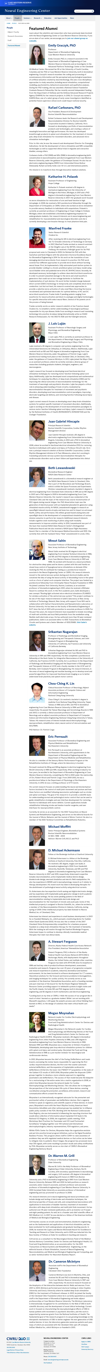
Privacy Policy (19, 1350)
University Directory (87, 1349)
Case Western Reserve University (21, 1342)
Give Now (84, 1344)
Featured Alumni (14, 46)
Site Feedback (48, 1363)
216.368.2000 (11, 1347)
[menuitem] (9, 18)
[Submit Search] (92, 11)
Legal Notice (10, 1350)
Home (8, 23)
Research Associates (15, 36)
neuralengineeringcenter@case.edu (58, 1359)
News (72, 18)
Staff (9, 40)
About (9, 18)
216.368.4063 (52, 1356)
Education (47, 18)
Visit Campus (85, 1347)
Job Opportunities (60, 18)
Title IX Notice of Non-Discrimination (18, 1352)
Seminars (28, 18)
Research (38, 18)
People (18, 18)
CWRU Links (86, 1338)
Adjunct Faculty (13, 32)
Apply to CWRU (86, 1341)
